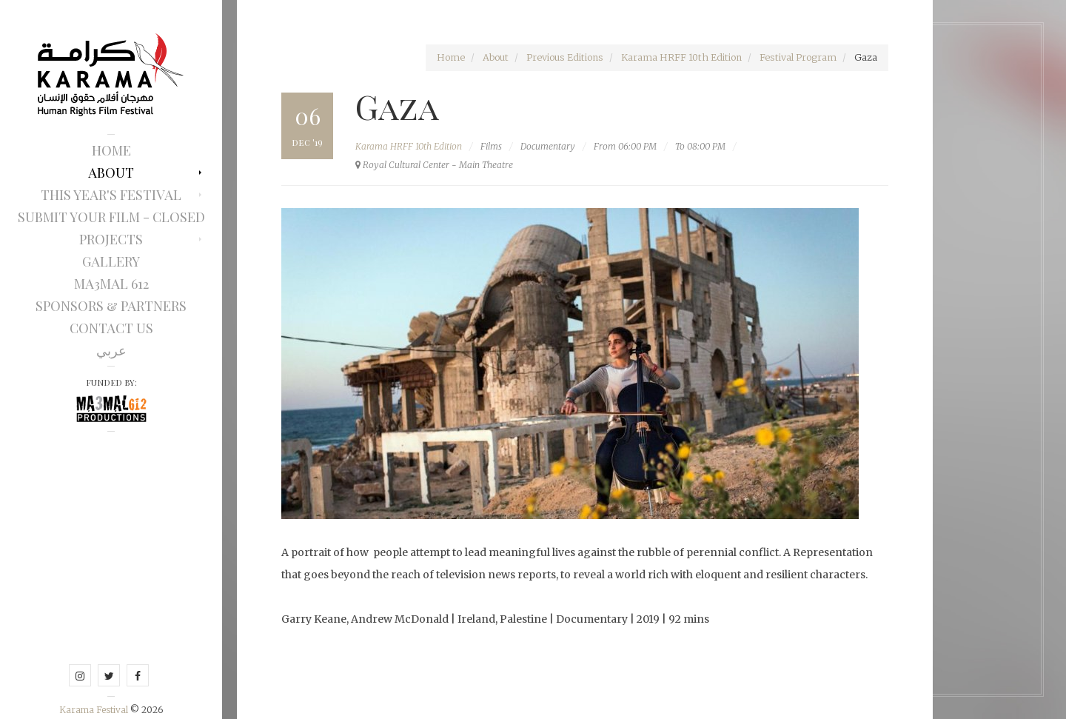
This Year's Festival (111, 195)
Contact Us (111, 328)
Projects (111, 239)
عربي (111, 350)
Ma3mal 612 (111, 283)
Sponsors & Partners (111, 306)
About (111, 172)
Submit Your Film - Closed (111, 217)
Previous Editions (564, 57)
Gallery (111, 261)
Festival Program (798, 57)
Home (111, 150)
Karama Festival (94, 709)
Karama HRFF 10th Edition (681, 57)
